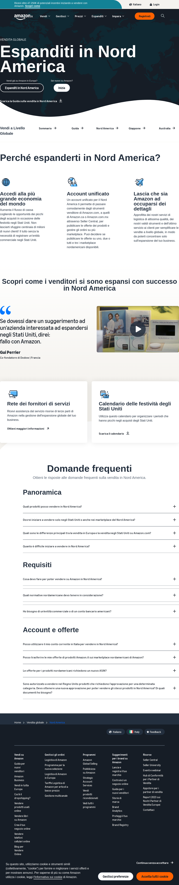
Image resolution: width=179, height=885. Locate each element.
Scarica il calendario (111, 433)
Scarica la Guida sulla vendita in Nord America (28, 101)
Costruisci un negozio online (120, 782)
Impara (116, 16)
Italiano (137, 4)
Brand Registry (120, 824)
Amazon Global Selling (90, 761)
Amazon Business (19, 778)
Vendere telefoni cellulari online (22, 837)
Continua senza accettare (152, 863)
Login (156, 4)
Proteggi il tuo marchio (120, 817)
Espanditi (97, 16)
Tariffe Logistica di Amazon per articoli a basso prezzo (56, 786)
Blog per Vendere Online (18, 850)
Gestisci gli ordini (55, 754)
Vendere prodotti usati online (21, 807)
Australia (164, 128)
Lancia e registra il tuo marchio (119, 771)
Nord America (105, 128)
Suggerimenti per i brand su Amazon (120, 758)
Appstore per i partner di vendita (153, 790)
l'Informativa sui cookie (47, 877)
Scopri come (32, 5)
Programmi (89, 754)
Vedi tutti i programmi (89, 805)
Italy (136, 732)
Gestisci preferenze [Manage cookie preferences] (116, 876)
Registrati (144, 16)
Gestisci (61, 16)
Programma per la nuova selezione (55, 767)
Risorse (147, 754)
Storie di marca (116, 799)
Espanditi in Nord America (22, 88)
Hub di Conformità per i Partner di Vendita (153, 779)
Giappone (135, 128)
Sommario (45, 128)
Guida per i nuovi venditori (120, 791)
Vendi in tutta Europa (21, 787)
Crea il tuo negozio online (22, 826)
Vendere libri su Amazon (21, 817)
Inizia (61, 88)
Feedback (155, 732)
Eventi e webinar (152, 770)
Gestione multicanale (56, 795)
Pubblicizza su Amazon (89, 770)
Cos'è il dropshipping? (22, 796)
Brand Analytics (117, 808)
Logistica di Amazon (56, 759)
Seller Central (150, 759)
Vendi (43, 16)
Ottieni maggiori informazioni (25, 428)
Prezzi (79, 16)
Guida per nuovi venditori (19, 767)
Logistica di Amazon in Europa (56, 775)
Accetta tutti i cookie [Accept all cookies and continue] (154, 876)
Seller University (152, 765)
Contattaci (148, 809)
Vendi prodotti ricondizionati (90, 794)
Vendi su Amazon (19, 756)
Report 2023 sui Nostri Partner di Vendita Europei (152, 801)
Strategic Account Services (88, 781)
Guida (75, 128)
